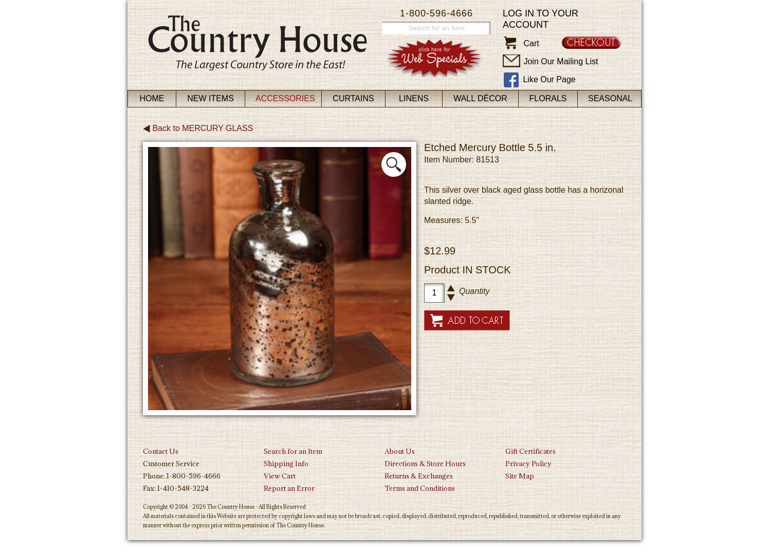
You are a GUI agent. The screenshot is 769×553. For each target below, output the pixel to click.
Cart (531, 43)
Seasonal (610, 98)
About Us (399, 451)
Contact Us (160, 451)
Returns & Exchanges (418, 476)
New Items (210, 98)
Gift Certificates (530, 451)
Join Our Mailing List (560, 61)
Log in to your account (540, 19)
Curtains (353, 98)
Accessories (285, 98)
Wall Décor (480, 98)
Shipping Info (286, 463)
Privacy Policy (528, 463)
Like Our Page (549, 79)
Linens (414, 98)
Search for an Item (293, 451)
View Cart (280, 476)
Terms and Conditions (419, 488)
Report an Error (289, 488)
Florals (548, 98)
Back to (198, 128)
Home (152, 98)
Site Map (519, 476)
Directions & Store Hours (425, 463)
